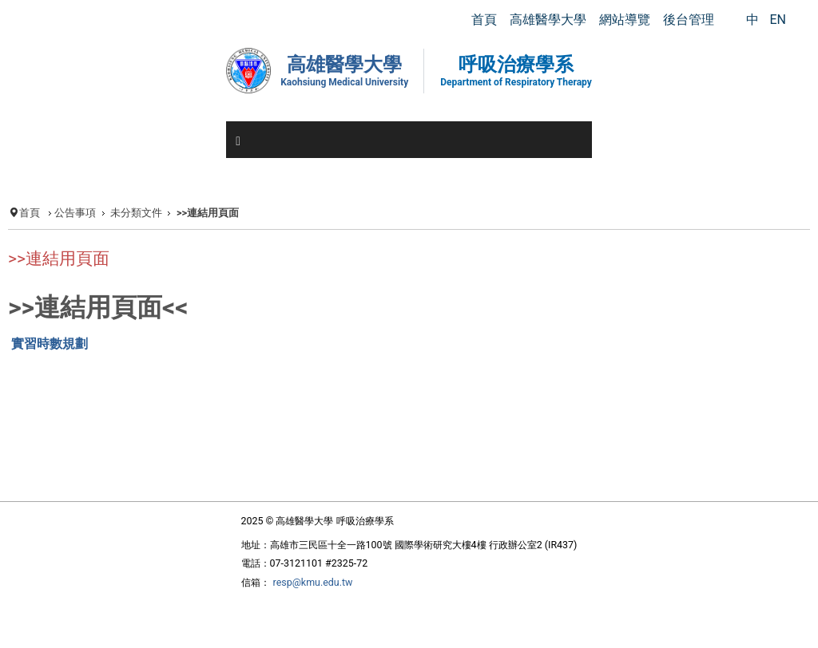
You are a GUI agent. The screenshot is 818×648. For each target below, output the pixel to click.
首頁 (29, 213)
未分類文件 (136, 213)
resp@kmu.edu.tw (313, 582)
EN (777, 19)
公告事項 (75, 213)
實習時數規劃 (49, 343)
